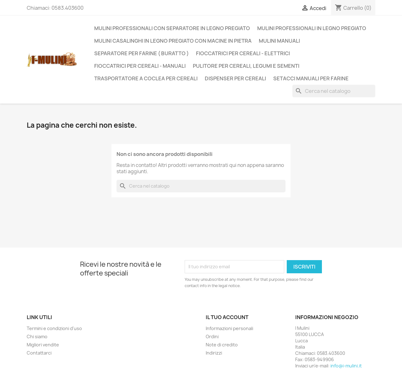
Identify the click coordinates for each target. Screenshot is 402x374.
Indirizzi (214, 353)
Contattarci (39, 353)
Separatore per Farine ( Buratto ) (141, 53)
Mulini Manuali (279, 40)
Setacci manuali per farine (311, 78)
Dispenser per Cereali (235, 78)
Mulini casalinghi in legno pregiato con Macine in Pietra (173, 40)
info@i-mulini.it (346, 366)
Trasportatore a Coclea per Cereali (146, 78)
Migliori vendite (43, 345)
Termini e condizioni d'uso (54, 328)
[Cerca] (333, 91)
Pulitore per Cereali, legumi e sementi (246, 65)
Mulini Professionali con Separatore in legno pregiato (172, 28)
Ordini (212, 336)
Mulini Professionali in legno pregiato (311, 28)
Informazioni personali (229, 328)
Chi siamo (37, 336)
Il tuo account (227, 317)
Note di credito (222, 345)
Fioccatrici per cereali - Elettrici (243, 53)
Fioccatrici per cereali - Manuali (140, 65)
